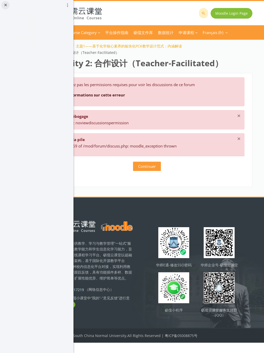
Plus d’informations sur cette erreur (131, 106)
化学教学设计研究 (97, 46)
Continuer (169, 178)
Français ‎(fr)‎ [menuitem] (201, 32)
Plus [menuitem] (178, 32)
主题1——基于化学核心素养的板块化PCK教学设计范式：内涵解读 (170, 46)
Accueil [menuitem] (97, 32)
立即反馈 (126, 325)
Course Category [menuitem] (123, 32)
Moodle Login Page (233, 13)
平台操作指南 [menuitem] (158, 32)
